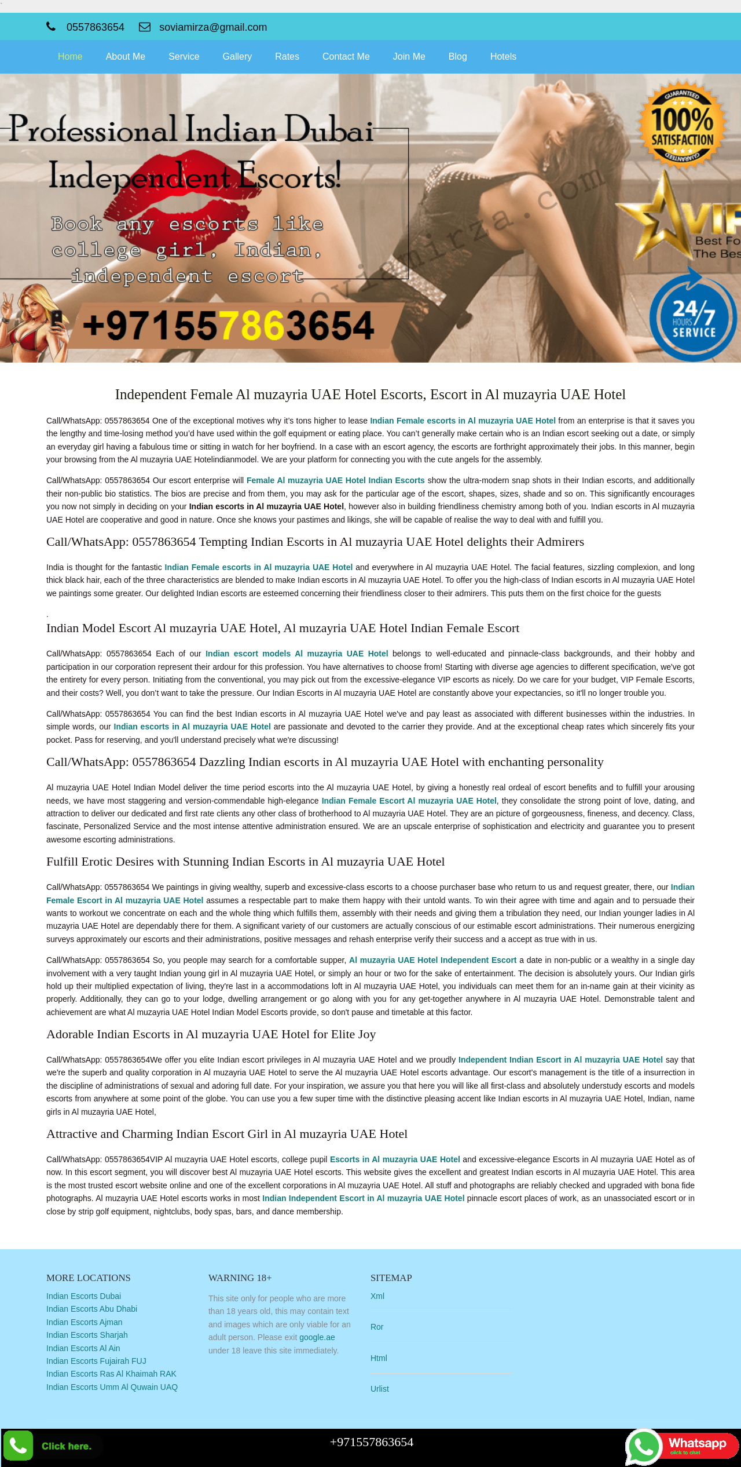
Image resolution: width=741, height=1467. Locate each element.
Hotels (503, 56)
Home (70, 56)
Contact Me (346, 56)
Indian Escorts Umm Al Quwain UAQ (112, 1387)
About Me (125, 56)
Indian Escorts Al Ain (83, 1348)
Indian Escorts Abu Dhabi (91, 1308)
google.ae (317, 1337)
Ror (377, 1326)
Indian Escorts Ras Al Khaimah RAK (111, 1373)
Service (183, 56)
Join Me (409, 56)
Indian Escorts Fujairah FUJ (96, 1361)
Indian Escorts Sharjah (87, 1335)
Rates (287, 56)
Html (378, 1358)
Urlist (379, 1388)
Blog (458, 56)
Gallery (237, 56)
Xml (377, 1296)
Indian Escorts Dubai (83, 1296)
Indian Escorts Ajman (84, 1322)
